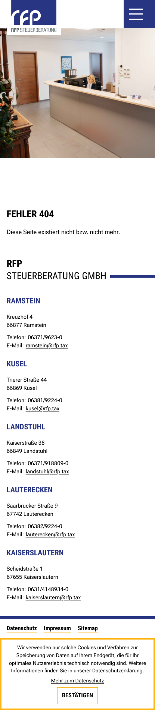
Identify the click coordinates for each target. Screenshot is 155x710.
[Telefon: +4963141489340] (48, 589)
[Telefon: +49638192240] (45, 400)
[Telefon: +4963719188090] (48, 463)
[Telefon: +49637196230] (45, 337)
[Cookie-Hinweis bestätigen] (77, 695)
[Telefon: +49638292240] (45, 526)
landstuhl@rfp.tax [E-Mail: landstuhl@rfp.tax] (47, 471)
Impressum (57, 628)
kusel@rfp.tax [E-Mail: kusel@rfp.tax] (42, 408)
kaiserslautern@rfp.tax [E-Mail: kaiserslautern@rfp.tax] (53, 597)
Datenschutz (22, 628)
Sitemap (88, 628)
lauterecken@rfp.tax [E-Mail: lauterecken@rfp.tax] (50, 534)
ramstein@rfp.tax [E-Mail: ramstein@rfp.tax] (47, 345)
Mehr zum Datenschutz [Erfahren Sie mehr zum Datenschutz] (77, 681)
